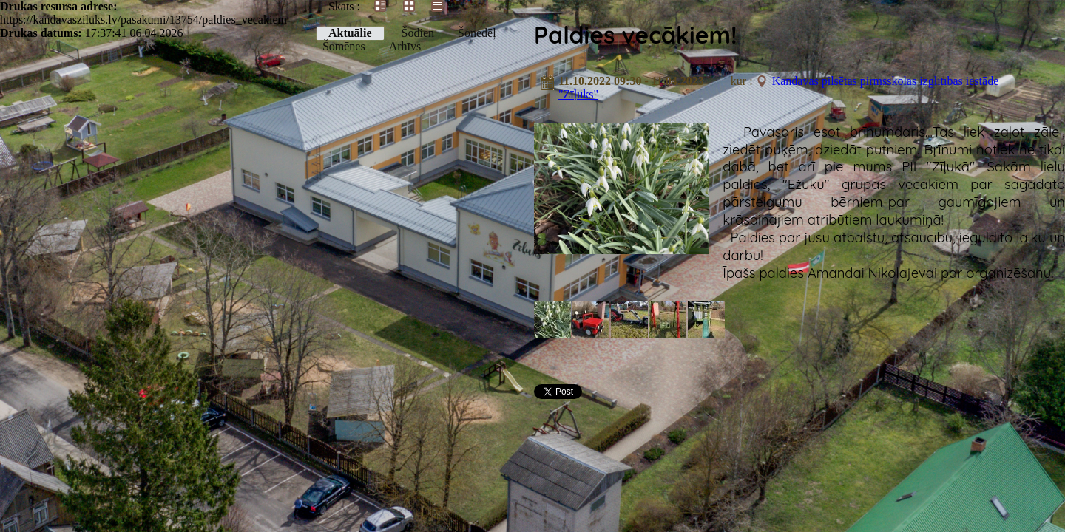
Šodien (418, 33)
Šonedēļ (477, 33)
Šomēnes (343, 46)
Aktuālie (350, 33)
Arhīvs (405, 46)
